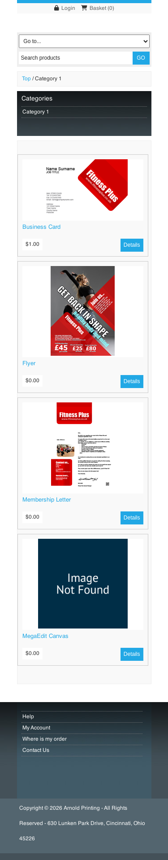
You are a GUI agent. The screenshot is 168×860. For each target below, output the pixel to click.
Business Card (41, 227)
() (111, 8)
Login (68, 8)
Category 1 (48, 79)
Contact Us (35, 750)
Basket (98, 8)
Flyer (28, 364)
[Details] (132, 245)
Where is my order (44, 739)
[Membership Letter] (83, 490)
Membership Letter (46, 500)
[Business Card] (83, 218)
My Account (36, 728)
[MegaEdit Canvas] (83, 627)
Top (26, 79)
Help (28, 717)
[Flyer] (83, 354)
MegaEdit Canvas (45, 636)
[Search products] (76, 58)
